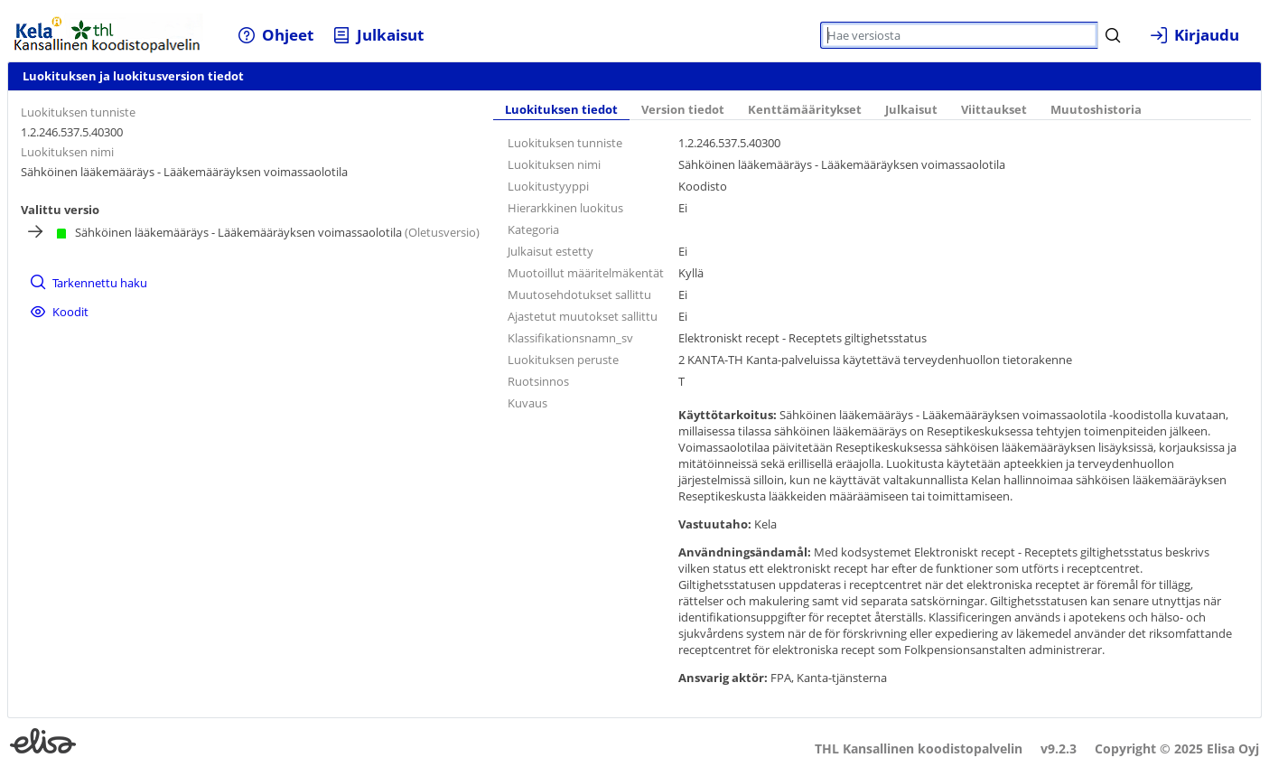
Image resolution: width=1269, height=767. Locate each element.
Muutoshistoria (1096, 110)
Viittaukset (994, 110)
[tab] (561, 111)
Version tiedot (682, 110)
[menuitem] (276, 35)
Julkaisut (911, 110)
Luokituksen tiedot (561, 110)
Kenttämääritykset (805, 110)
